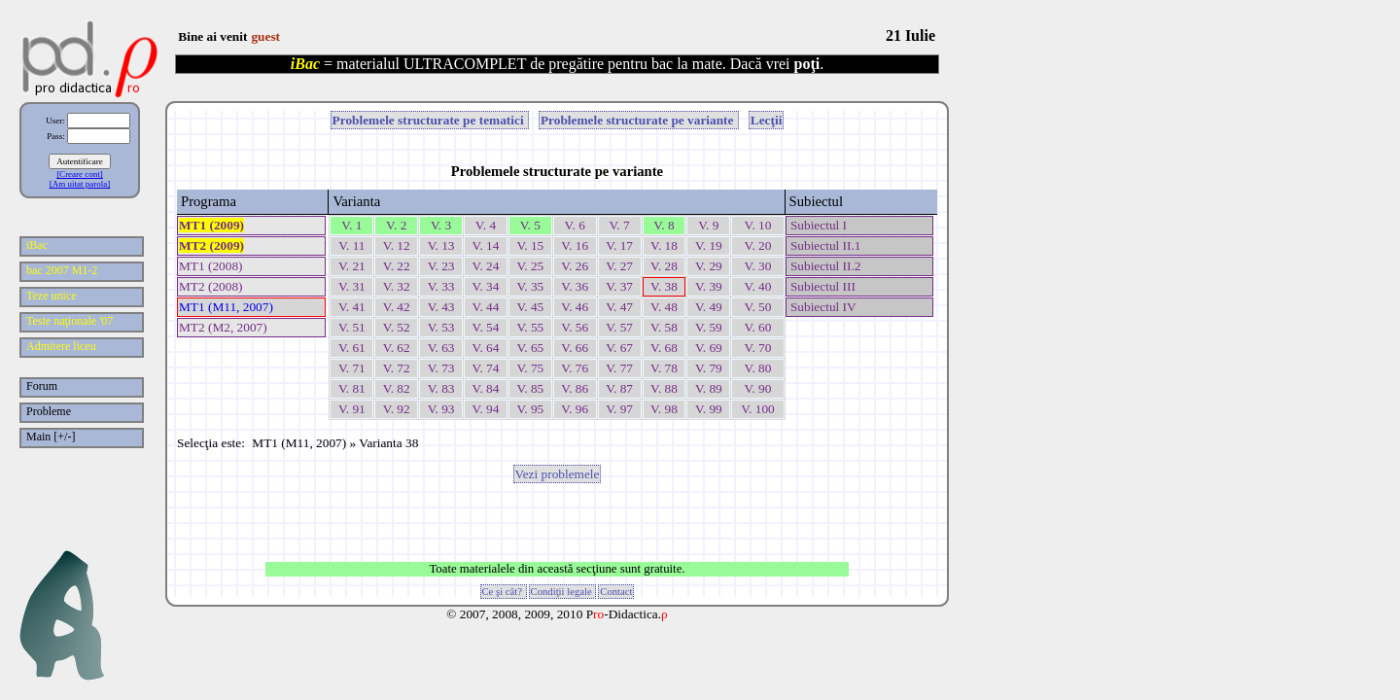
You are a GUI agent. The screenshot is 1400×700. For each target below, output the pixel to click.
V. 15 (529, 245)
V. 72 (396, 368)
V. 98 (664, 409)
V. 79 (708, 368)
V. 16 (574, 245)
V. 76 (574, 368)
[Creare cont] (79, 174)
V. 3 (441, 225)
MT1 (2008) (211, 266)
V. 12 (396, 245)
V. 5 (530, 225)
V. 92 (396, 409)
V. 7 (619, 225)
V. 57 (619, 327)
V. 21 (352, 266)
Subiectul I (817, 225)
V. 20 (757, 245)
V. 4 (485, 225)
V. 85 (529, 388)
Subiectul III (822, 286)
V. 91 (352, 409)
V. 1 (351, 225)
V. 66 (574, 347)
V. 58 (664, 327)
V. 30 (757, 266)
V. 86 (574, 388)
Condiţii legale (563, 591)
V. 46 (574, 306)
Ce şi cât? (503, 591)
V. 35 (529, 286)
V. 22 (396, 266)
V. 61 (352, 347)
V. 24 (486, 266)
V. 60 (757, 327)
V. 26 (574, 266)
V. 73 (441, 368)
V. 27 (619, 266)
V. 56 (574, 327)
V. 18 (664, 245)
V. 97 (619, 409)
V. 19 (708, 245)
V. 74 (486, 368)
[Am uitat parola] (80, 184)
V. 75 (529, 368)
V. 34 (486, 286)
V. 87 (619, 388)
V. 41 (352, 306)
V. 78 (664, 368)
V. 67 (619, 347)
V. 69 (708, 347)
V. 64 (486, 347)
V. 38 (664, 286)
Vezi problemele (557, 474)
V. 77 (619, 368)
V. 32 (396, 286)
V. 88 (664, 388)
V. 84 (486, 388)
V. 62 (396, 347)
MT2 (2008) (211, 286)
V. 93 (441, 409)
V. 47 (619, 306)
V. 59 (708, 327)
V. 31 (352, 286)
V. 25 (529, 266)
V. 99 (708, 409)
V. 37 (619, 286)
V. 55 (529, 327)
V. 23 (441, 266)
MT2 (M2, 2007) (223, 327)
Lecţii (767, 120)
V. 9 (708, 225)
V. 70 (757, 347)
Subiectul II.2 (824, 266)
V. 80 (757, 368)
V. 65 (529, 347)
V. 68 (664, 347)
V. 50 (757, 306)
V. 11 (351, 245)
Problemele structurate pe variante (639, 120)
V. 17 (619, 245)
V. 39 (708, 286)
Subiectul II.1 (824, 245)
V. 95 (529, 409)
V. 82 (396, 388)
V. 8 (663, 225)
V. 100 (758, 409)
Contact (616, 591)
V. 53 (441, 327)
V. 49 (708, 306)
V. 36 (574, 286)
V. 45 (529, 306)
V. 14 (486, 245)
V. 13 (441, 245)
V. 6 (575, 225)
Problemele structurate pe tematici (429, 120)
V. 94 (486, 409)
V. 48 (664, 306)
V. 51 (352, 327)
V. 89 (708, 388)
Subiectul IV (822, 306)
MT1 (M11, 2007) (226, 306)
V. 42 (396, 306)
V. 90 (757, 388)
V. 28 (664, 266)
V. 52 (396, 327)
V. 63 (441, 347)
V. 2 (396, 225)
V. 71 (352, 368)
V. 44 (486, 306)
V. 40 (757, 286)
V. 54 (486, 327)
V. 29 (708, 266)
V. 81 (352, 388)
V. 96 (574, 409)
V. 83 (441, 388)
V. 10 (757, 225)
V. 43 (441, 306)
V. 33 (441, 286)
